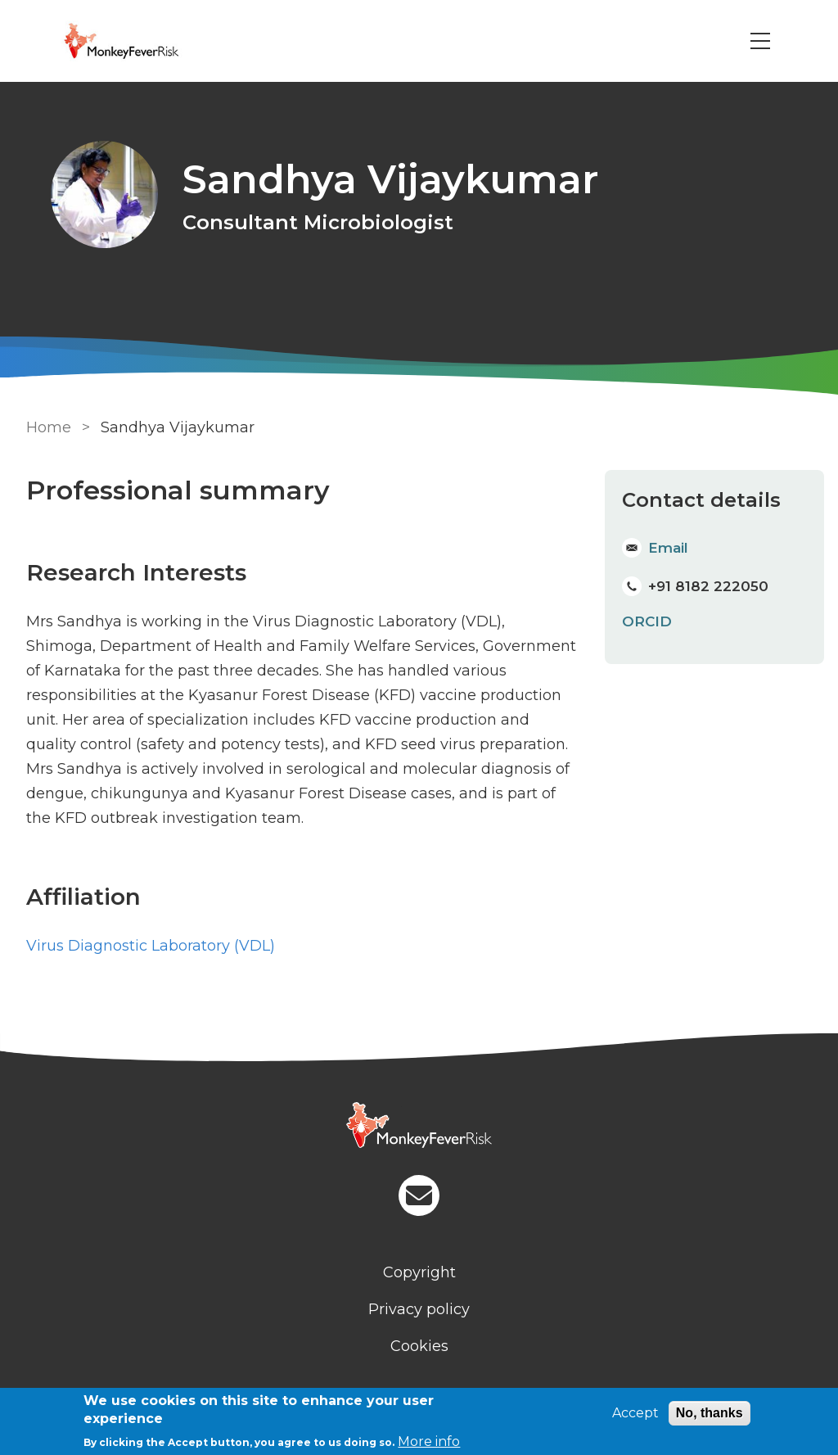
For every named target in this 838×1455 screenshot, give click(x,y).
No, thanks (709, 1413)
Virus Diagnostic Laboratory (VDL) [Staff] (150, 946)
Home (48, 427)
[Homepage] (419, 1127)
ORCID (647, 621)
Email (668, 548)
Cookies (419, 1346)
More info (429, 1441)
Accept (635, 1413)
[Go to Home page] (144, 40)
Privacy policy (419, 1309)
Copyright (419, 1272)
